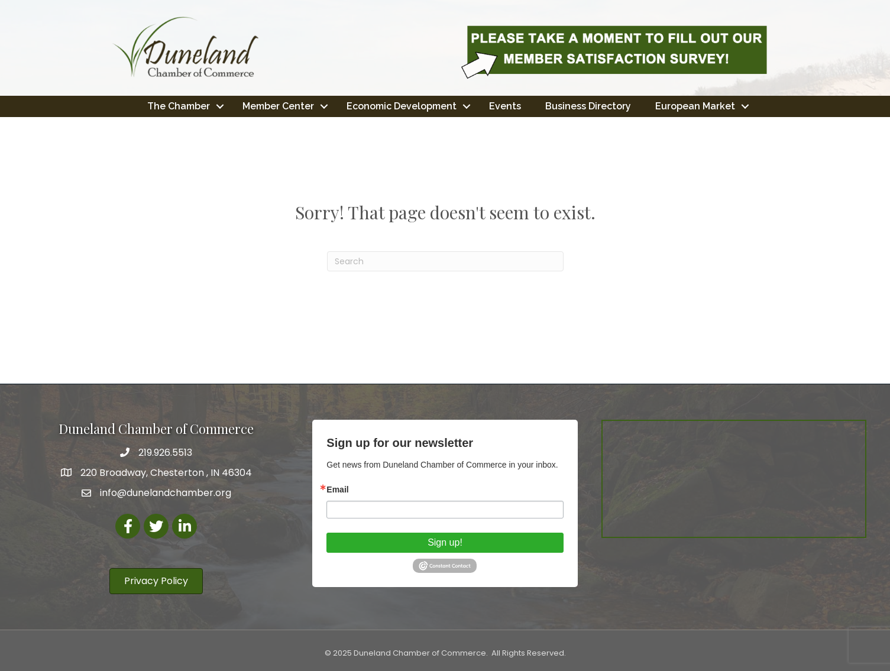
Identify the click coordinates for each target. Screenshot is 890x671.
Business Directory (588, 106)
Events (505, 106)
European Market (695, 106)
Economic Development (402, 106)
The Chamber (178, 106)
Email (337, 489)
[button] (156, 581)
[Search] (445, 261)
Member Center (278, 106)
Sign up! (445, 542)
